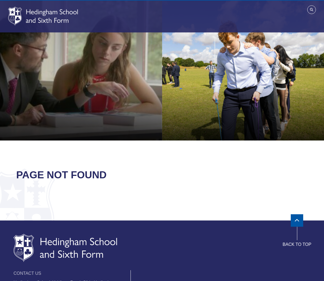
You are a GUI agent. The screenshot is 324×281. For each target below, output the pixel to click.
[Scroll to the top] (297, 220)
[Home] (43, 16)
